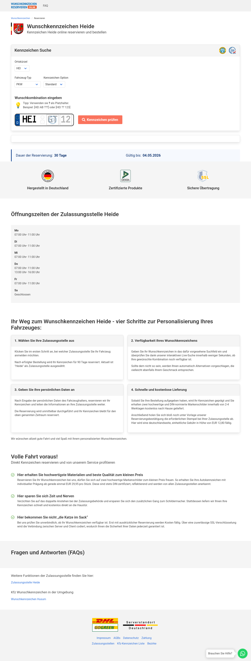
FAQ (45, 5)
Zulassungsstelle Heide (25, 582)
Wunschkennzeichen (20, 18)
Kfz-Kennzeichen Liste (130, 643)
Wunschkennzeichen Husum (28, 599)
